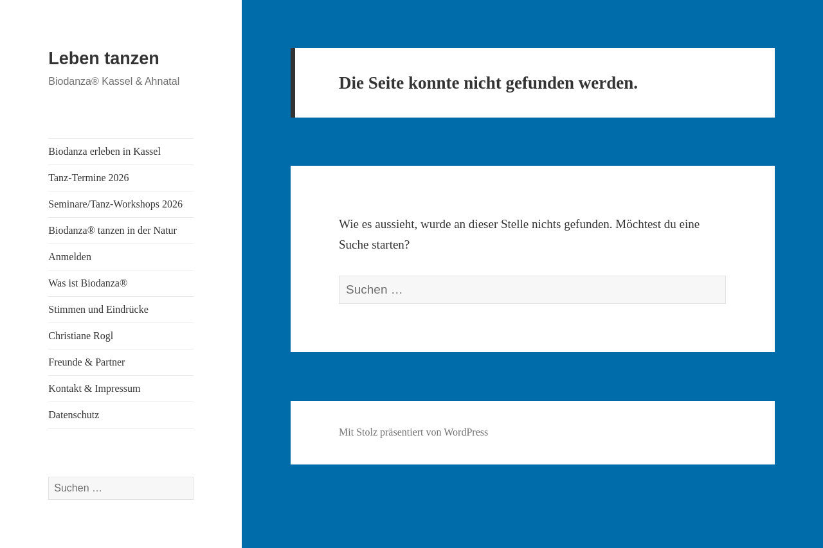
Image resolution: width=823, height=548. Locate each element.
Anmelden (69, 256)
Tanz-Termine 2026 (88, 177)
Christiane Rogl (80, 335)
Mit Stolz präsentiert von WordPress (413, 432)
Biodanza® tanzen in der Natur (112, 230)
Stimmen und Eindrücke (98, 309)
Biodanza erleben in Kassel (104, 151)
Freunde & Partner (86, 362)
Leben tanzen (103, 58)
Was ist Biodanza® (87, 283)
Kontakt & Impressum (94, 388)
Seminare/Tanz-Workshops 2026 (115, 204)
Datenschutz (73, 414)
